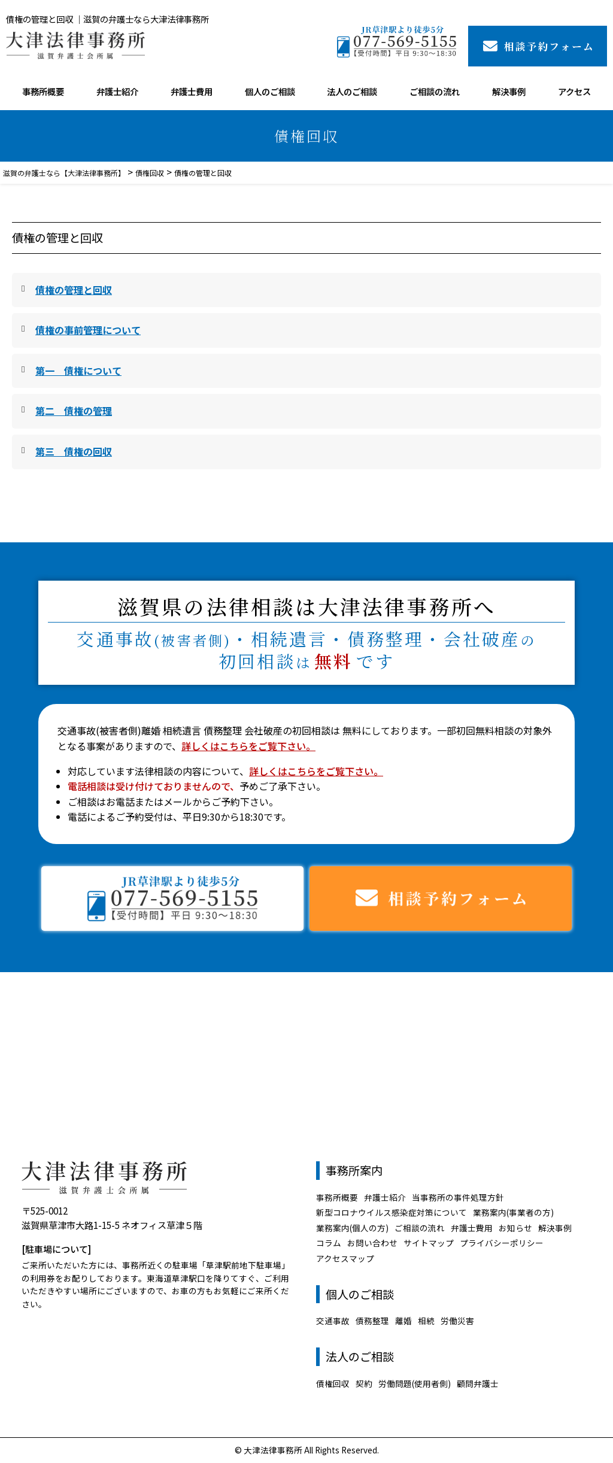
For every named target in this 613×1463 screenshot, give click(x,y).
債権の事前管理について (88, 330)
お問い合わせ (372, 1243)
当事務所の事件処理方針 (458, 1197)
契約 (364, 1383)
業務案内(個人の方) (352, 1228)
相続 (426, 1321)
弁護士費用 (192, 91)
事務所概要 (43, 91)
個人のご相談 (270, 91)
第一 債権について (78, 370)
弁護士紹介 (117, 91)
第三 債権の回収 (73, 451)
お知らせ (515, 1228)
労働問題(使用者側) (414, 1383)
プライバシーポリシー (502, 1243)
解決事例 (509, 91)
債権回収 (333, 1383)
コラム (328, 1243)
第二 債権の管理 (73, 410)
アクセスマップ (345, 1258)
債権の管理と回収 (73, 290)
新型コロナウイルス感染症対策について (391, 1212)
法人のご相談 (352, 91)
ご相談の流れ (434, 91)
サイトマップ (428, 1243)
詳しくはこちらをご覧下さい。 (248, 746)
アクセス (574, 91)
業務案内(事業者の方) (513, 1212)
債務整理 (372, 1321)
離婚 (403, 1321)
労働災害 (457, 1321)
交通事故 (333, 1321)
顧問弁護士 (478, 1383)
